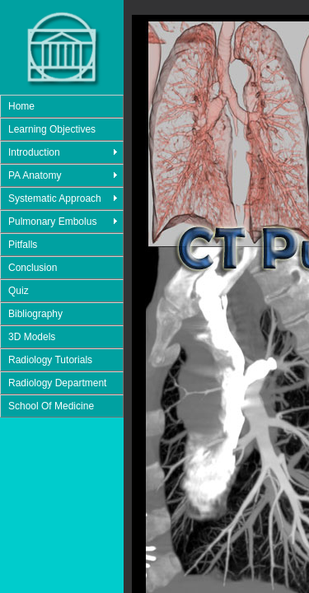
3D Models (31, 337)
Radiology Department (57, 383)
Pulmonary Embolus (52, 221)
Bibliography (35, 314)
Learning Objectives (52, 129)
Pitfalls (22, 244)
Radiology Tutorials (50, 360)
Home (21, 106)
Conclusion (32, 267)
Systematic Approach (54, 198)
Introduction (34, 152)
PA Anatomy (34, 175)
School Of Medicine (51, 406)
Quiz (18, 290)
